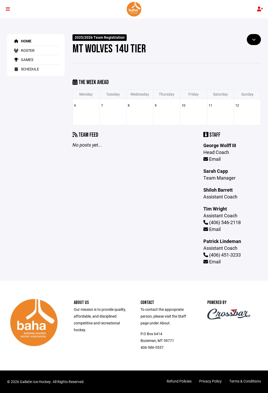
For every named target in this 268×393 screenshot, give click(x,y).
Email (212, 159)
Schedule (25, 69)
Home (21, 40)
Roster (23, 50)
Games (22, 59)
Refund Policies (179, 381)
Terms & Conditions (245, 381)
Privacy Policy (210, 381)
